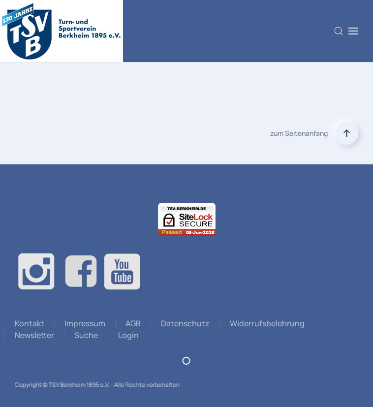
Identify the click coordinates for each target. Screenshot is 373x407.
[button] (338, 31)
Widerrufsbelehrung (267, 323)
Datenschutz (185, 323)
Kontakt (29, 323)
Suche (86, 335)
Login (128, 335)
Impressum (84, 323)
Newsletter (34, 335)
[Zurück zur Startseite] (61, 31)
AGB (133, 323)
